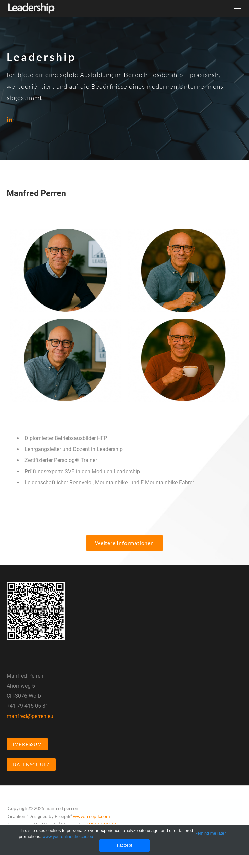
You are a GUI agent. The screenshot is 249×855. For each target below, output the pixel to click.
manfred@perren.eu (30, 716)
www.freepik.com (91, 816)
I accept (124, 845)
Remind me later (210, 833)
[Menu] (237, 8)
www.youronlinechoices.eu (68, 836)
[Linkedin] (9, 119)
